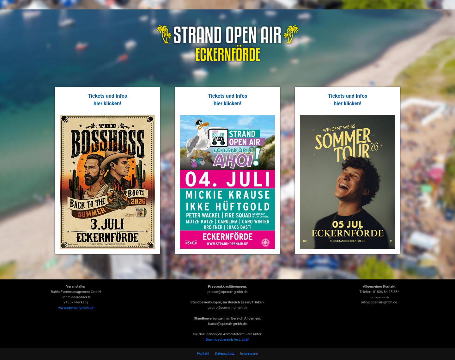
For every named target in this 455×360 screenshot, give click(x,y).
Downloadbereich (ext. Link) (227, 340)
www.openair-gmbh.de (76, 308)
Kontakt (203, 353)
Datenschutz (224, 353)
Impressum (249, 353)
